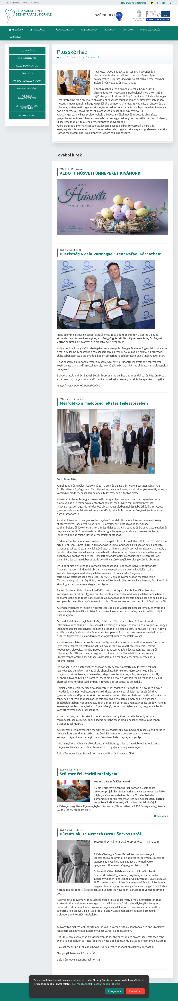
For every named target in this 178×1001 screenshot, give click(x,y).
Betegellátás (37, 30)
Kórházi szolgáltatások (27, 81)
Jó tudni (128, 30)
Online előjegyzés (150, 30)
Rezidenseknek (89, 30)
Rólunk (109, 30)
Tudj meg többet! (81, 983)
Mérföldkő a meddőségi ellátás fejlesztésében (104, 403)
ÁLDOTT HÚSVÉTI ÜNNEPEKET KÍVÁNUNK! (100, 173)
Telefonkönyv (27, 50)
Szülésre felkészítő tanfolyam (88, 774)
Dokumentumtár (27, 58)
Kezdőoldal (67, 57)
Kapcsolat (15, 37)
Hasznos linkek (27, 115)
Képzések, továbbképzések (27, 97)
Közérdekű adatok (27, 66)
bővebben (161, 816)
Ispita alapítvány (27, 88)
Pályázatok (27, 73)
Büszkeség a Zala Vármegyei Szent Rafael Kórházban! (110, 254)
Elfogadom (114, 991)
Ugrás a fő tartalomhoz (133, 2)
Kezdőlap (16, 30)
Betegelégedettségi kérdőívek (27, 107)
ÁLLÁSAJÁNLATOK (65, 30)
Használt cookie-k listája (106, 983)
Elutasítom (135, 991)
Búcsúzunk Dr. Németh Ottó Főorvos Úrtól (100, 834)
